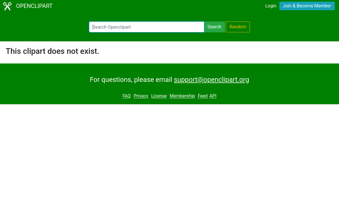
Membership (182, 96)
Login (270, 5)
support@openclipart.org (211, 80)
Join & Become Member (307, 5)
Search (214, 26)
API (213, 96)
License (159, 96)
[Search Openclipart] (146, 27)
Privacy (141, 96)
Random (238, 26)
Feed (203, 96)
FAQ (126, 96)
